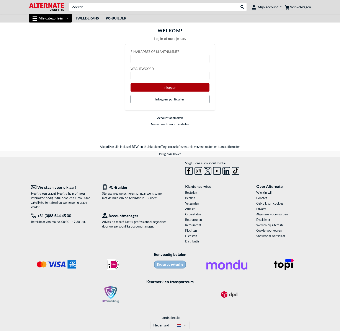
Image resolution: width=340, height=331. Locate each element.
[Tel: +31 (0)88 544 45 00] (63, 216)
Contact (261, 198)
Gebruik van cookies (269, 203)
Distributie (192, 241)
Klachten (191, 230)
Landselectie (170, 317)
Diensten (191, 236)
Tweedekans (87, 18)
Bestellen (191, 192)
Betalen (190, 198)
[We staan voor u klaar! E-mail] (63, 187)
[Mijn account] (266, 7)
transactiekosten (229, 147)
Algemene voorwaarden (272, 214)
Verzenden (192, 203)
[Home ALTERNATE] (46, 6)
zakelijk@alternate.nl (44, 202)
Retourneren (193, 219)
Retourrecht (193, 225)
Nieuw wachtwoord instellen (170, 124)
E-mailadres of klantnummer (155, 51)
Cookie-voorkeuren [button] (269, 230)
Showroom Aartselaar (270, 236)
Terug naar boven (170, 154)
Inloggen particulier (170, 99)
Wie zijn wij (263, 192)
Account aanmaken (170, 118)
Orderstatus (193, 214)
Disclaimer (263, 219)
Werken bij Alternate (270, 225)
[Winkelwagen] (298, 7)
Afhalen (190, 209)
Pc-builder (116, 18)
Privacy (261, 209)
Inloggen (169, 87)
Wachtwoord (142, 69)
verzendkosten (203, 147)
